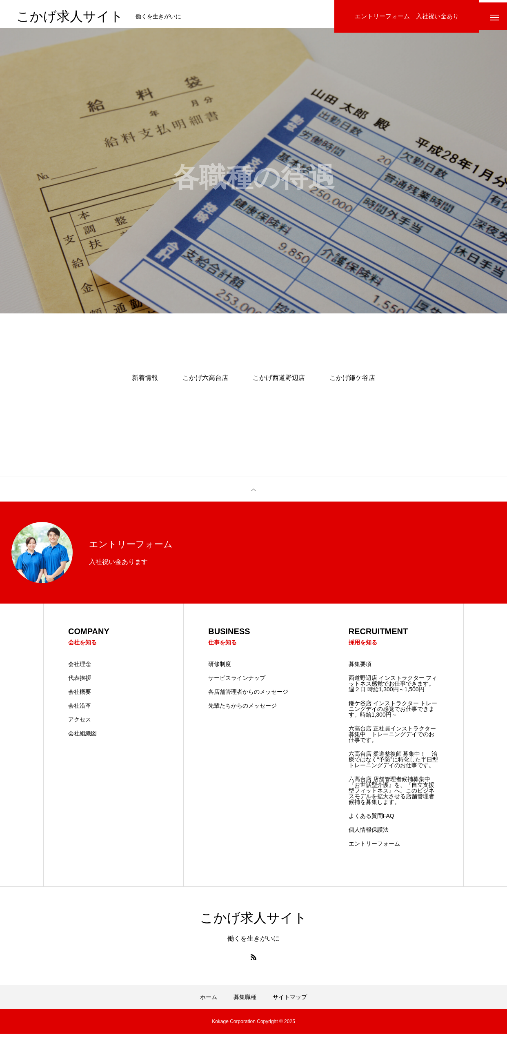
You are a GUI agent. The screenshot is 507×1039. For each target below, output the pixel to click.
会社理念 (79, 669)
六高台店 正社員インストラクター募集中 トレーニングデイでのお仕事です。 (392, 739)
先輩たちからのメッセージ (242, 711)
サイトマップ (290, 1002)
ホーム (208, 1002)
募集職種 (244, 1002)
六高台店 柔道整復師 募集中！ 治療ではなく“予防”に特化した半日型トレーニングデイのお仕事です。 (393, 764)
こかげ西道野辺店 (279, 382)
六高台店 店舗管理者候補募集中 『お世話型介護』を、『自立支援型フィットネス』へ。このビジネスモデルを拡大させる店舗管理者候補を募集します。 (392, 795)
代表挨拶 (79, 683)
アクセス (79, 725)
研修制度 (219, 669)
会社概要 (79, 697)
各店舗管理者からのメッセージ (248, 697)
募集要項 (360, 669)
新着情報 (145, 382)
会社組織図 (82, 739)
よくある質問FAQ (371, 821)
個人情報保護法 (369, 835)
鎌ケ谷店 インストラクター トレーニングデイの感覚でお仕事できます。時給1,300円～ (393, 714)
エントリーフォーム (374, 849)
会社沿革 (79, 711)
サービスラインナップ (236, 683)
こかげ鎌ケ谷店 (352, 382)
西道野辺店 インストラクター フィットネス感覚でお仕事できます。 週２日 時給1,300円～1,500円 (393, 688)
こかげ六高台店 (205, 382)
